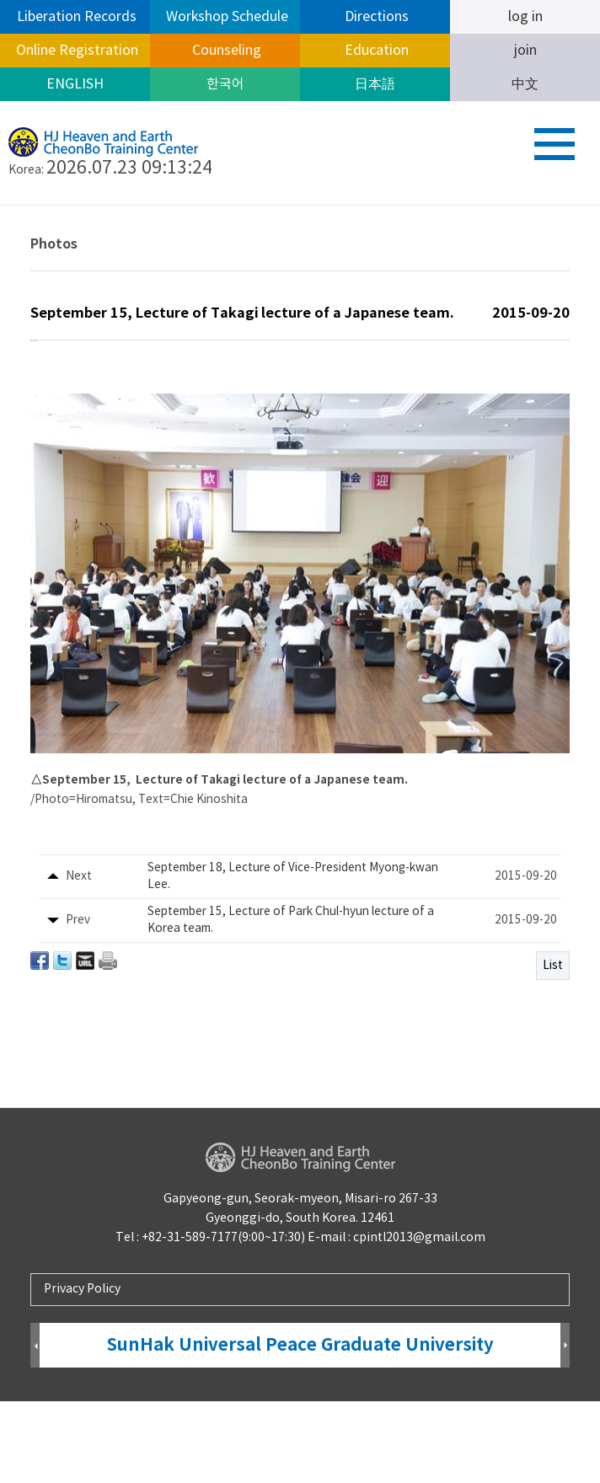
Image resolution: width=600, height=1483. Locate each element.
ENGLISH (75, 84)
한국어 (225, 84)
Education (375, 50)
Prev (35, 1428)
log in (525, 16)
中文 (525, 84)
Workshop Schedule (225, 16)
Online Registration (75, 50)
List (553, 1049)
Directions (375, 16)
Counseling (225, 50)
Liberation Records (75, 16)
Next (565, 1428)
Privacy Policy (82, 1370)
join (525, 50)
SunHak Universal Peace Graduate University (300, 1426)
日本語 (375, 84)
